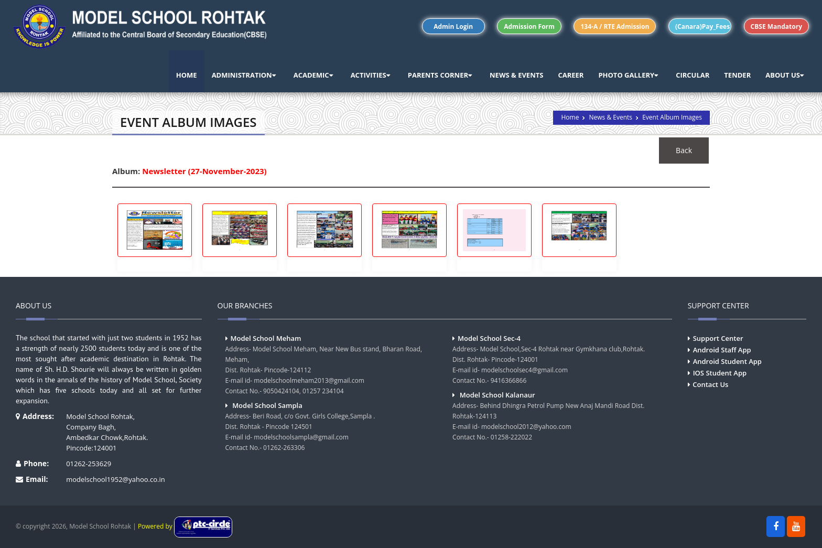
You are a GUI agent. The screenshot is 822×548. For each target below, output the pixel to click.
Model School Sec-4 (489, 338)
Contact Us (710, 384)
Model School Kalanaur (497, 395)
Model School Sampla (267, 405)
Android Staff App (722, 349)
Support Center (718, 338)
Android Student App (727, 361)
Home (570, 117)
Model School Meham (266, 338)
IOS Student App (720, 373)
